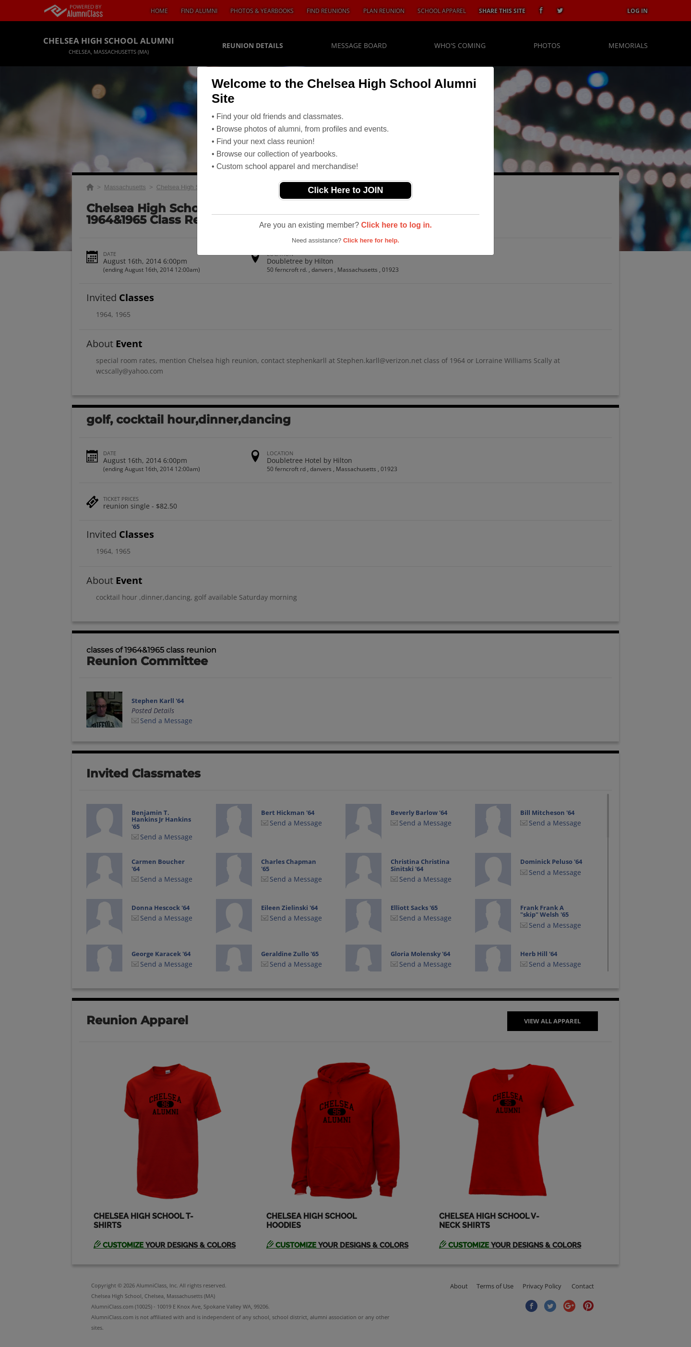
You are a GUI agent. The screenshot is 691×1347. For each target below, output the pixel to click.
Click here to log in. (396, 225)
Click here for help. (371, 240)
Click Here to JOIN (345, 190)
